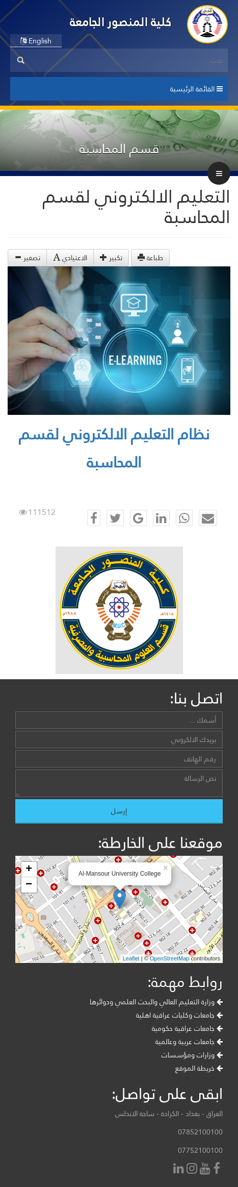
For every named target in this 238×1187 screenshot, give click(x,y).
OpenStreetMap (170, 958)
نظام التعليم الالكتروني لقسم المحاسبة (114, 448)
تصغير (27, 257)
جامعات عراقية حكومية (187, 1028)
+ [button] (28, 869)
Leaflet (131, 958)
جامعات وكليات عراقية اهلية (179, 1015)
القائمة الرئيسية (196, 88)
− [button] (28, 885)
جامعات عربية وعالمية (189, 1041)
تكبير (111, 257)
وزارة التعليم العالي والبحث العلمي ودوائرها (156, 1001)
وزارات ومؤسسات (192, 1054)
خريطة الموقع (199, 1068)
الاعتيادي (70, 257)
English (35, 40)
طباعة (150, 257)
